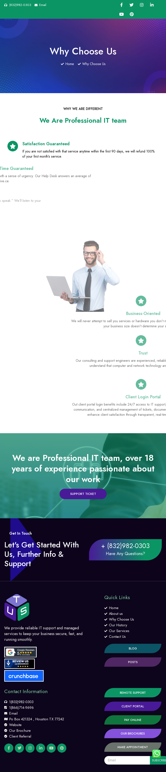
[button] (83, 494)
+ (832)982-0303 (125, 546)
